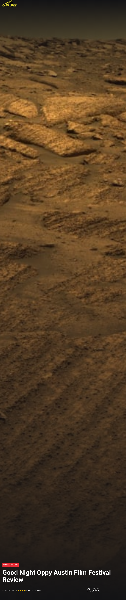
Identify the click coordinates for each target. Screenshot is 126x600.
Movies (6, 565)
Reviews (14, 565)
